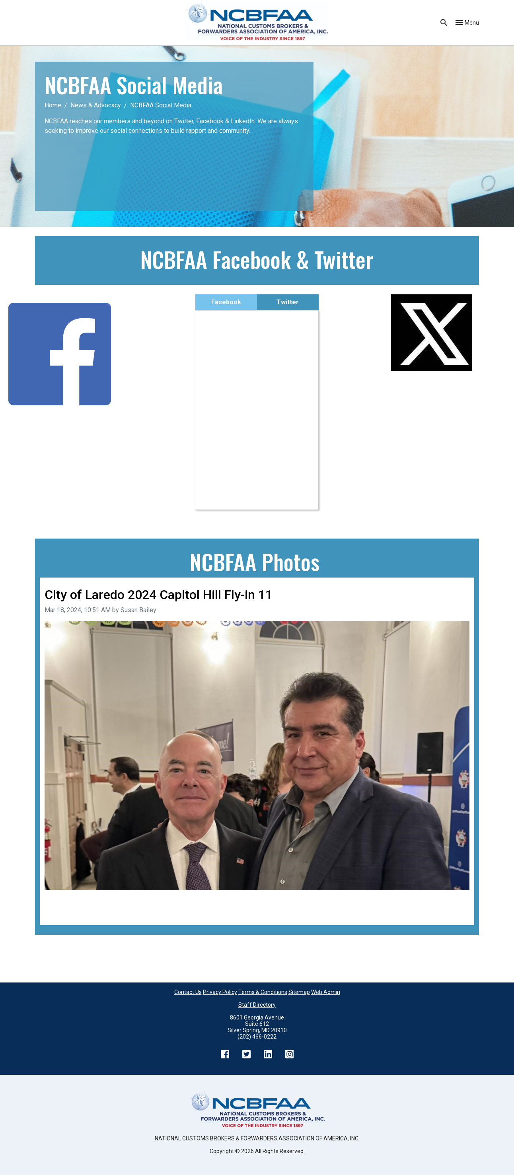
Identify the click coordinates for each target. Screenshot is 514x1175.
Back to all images (70, 910)
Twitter (287, 302)
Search (444, 22)
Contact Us (188, 992)
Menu (472, 22)
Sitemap (299, 992)
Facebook (226, 302)
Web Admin (325, 992)
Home (53, 105)
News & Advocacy (95, 105)
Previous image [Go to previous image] (66, 901)
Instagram (289, 1054)
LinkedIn (268, 1054)
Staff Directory (257, 1005)
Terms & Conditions (262, 992)
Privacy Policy (220, 992)
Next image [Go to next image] (453, 901)
